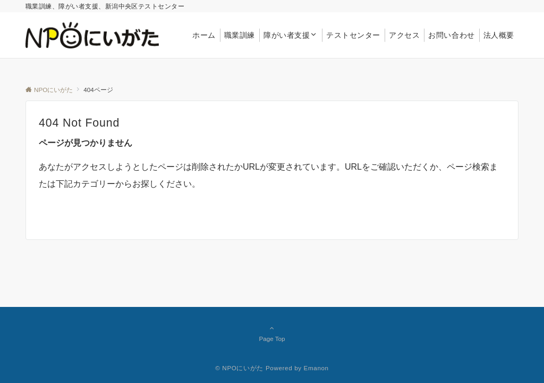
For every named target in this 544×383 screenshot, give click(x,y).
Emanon (316, 367)
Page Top (272, 333)
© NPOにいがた (239, 367)
